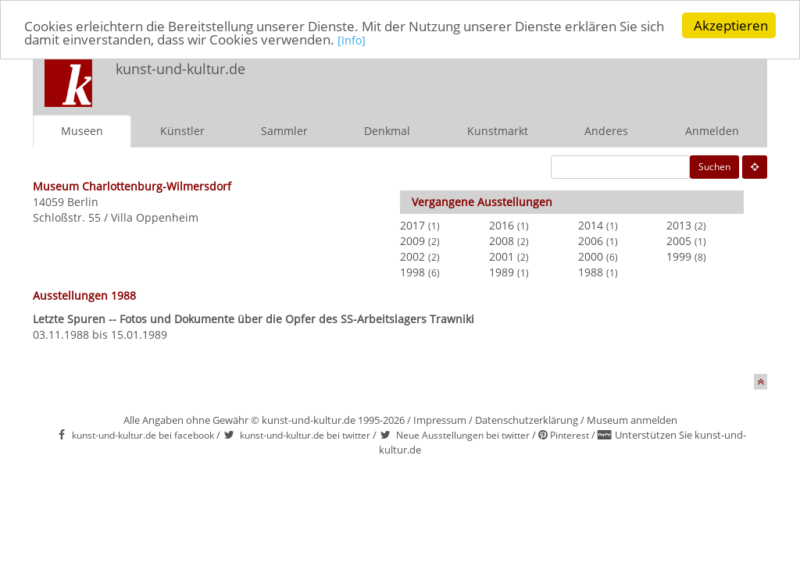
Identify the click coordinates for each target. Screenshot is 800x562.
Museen (82, 130)
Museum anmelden (632, 420)
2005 (678, 240)
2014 (590, 225)
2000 (590, 256)
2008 (501, 240)
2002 (412, 256)
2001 (501, 256)
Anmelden (712, 130)
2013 (678, 225)
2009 (412, 240)
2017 (412, 225)
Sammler (284, 130)
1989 (501, 272)
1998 (412, 272)
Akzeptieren (731, 25)
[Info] (352, 40)
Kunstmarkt (497, 130)
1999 (678, 256)
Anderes (606, 130)
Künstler (182, 130)
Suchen (714, 166)
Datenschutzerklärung (526, 420)
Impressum (439, 420)
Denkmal (387, 130)
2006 (590, 240)
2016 (501, 225)
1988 (590, 272)
